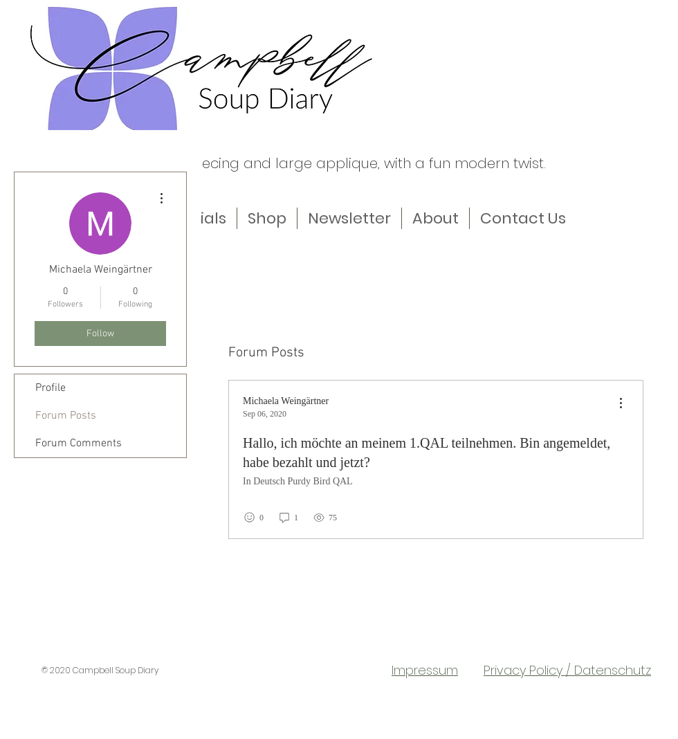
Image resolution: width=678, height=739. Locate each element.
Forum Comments (78, 443)
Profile (50, 388)
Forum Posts (65, 416)
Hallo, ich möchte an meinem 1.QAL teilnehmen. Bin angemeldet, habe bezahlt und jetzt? (426, 452)
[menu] (620, 403)
